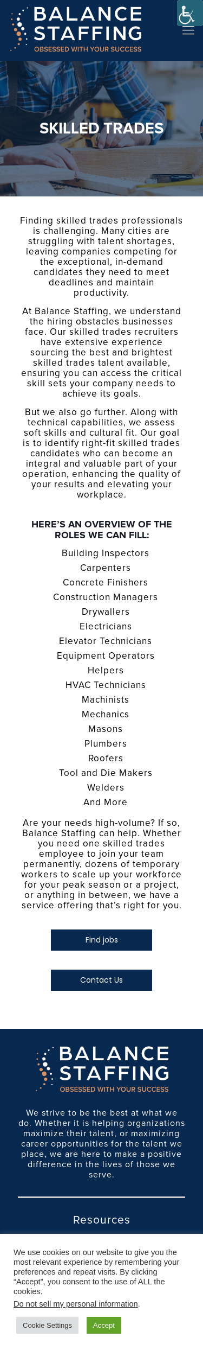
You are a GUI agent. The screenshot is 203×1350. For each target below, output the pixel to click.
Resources (101, 1220)
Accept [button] (104, 1325)
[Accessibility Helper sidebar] (190, 13)
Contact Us (101, 980)
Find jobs (102, 939)
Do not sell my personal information (76, 1304)
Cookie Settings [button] (47, 1325)
